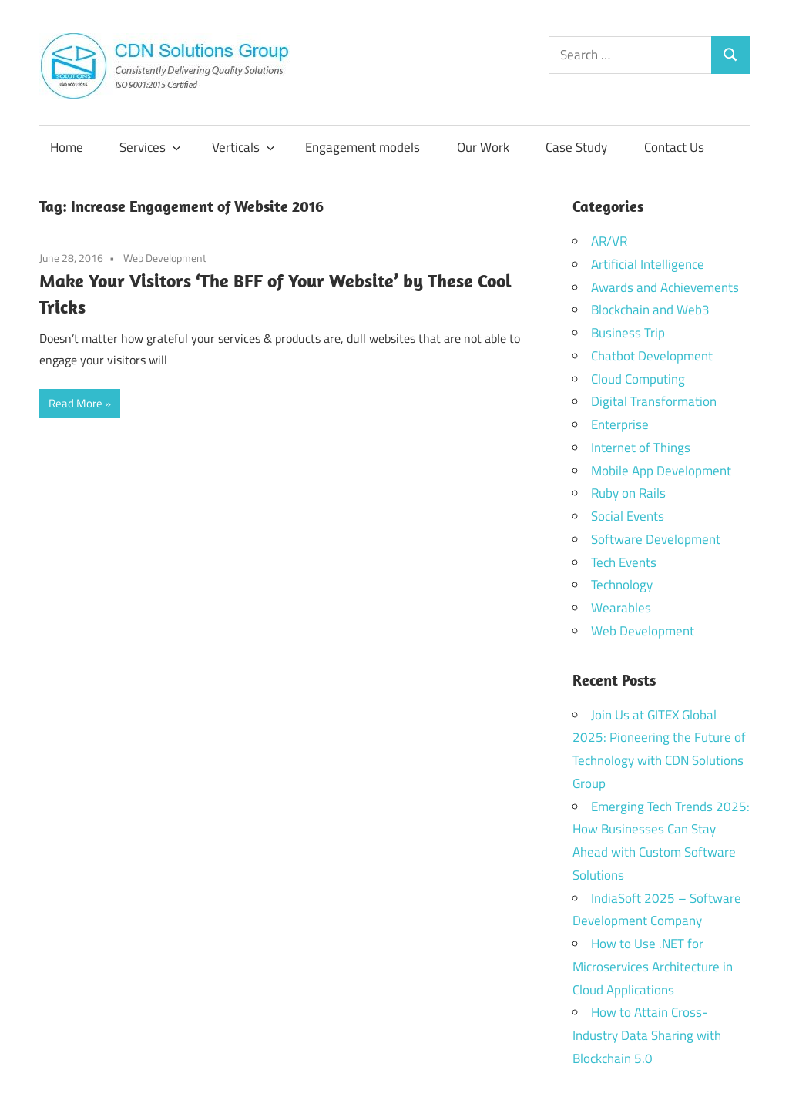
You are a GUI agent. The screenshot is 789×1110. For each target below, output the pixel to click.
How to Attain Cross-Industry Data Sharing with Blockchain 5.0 (646, 1035)
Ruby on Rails (628, 493)
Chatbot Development (652, 356)
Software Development (655, 539)
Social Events (627, 516)
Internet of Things (640, 448)
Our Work (483, 147)
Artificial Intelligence (647, 264)
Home (66, 147)
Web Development (164, 258)
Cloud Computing (638, 379)
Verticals (243, 147)
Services (150, 147)
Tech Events (623, 562)
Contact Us (674, 147)
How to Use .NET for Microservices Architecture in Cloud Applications (652, 967)
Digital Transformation (654, 401)
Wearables (621, 608)
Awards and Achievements (665, 287)
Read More (75, 403)
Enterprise (620, 424)
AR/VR (609, 241)
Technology (622, 585)
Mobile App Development (661, 471)
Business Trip (628, 333)
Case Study (576, 147)
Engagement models (362, 147)
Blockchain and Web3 (650, 310)
